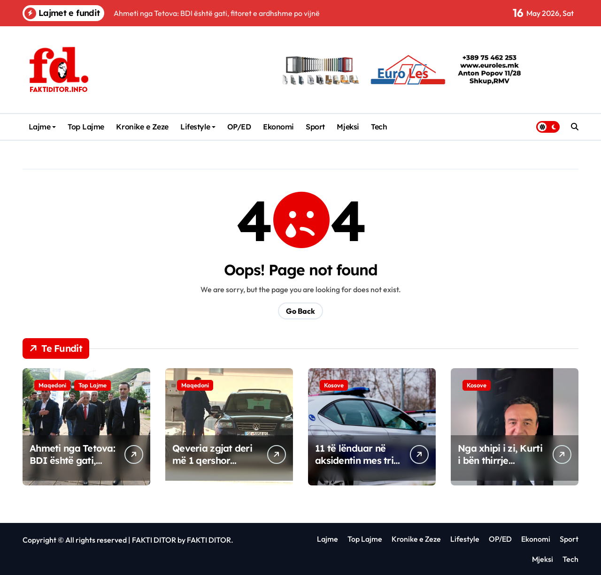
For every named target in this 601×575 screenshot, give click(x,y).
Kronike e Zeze (142, 126)
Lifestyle (198, 126)
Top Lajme (86, 126)
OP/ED (239, 126)
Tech (379, 126)
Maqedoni (52, 385)
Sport (315, 126)
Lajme (42, 126)
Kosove (334, 385)
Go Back (300, 311)
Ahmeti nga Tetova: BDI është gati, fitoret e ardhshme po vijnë (72, 466)
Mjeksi (348, 126)
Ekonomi (278, 126)
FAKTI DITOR (154, 540)
